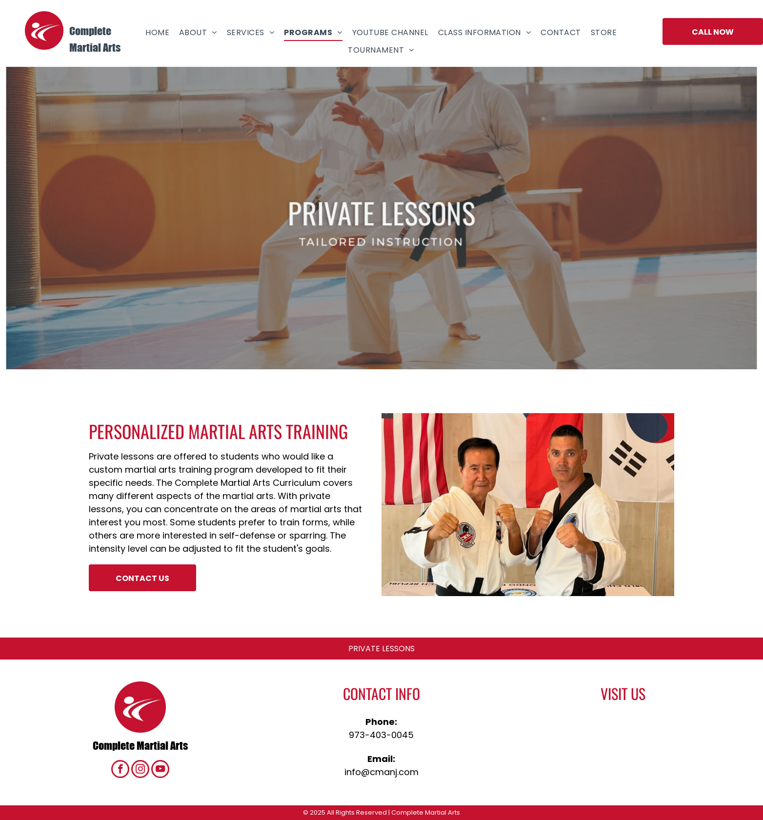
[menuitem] (157, 32)
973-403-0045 (381, 735)
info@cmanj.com (381, 772)
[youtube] (160, 770)
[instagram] (140, 770)
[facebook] (120, 770)
